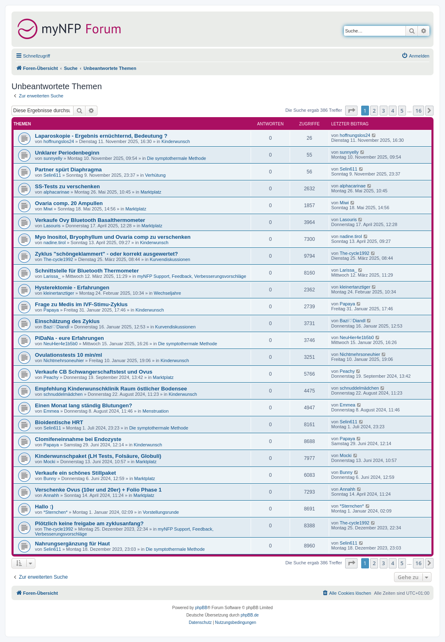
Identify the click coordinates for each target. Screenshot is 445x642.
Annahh (51, 495)
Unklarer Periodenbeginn (67, 153)
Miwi (48, 208)
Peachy (51, 377)
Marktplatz (151, 191)
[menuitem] (415, 56)
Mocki (49, 461)
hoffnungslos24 (59, 141)
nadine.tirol (55, 242)
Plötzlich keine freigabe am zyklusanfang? (89, 523)
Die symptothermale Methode (176, 158)
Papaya (51, 309)
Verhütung (155, 175)
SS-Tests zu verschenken (67, 186)
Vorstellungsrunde (161, 512)
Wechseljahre (167, 293)
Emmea (51, 411)
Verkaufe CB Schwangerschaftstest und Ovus (93, 372)
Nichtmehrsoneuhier (64, 360)
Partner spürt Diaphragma (68, 169)
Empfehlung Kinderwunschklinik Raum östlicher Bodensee (111, 389)
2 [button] (374, 110)
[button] (351, 110)
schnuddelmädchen (63, 394)
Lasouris (52, 225)
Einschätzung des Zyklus (67, 321)
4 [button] (392, 110)
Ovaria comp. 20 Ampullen (69, 203)
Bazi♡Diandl (56, 326)
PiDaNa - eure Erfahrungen (69, 338)
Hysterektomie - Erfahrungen (72, 287)
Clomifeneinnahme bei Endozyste (78, 439)
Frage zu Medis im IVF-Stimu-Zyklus (81, 304)
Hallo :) (44, 506)
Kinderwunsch (175, 141)
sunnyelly (53, 158)
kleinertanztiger (59, 293)
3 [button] (383, 110)
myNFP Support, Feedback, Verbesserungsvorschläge (191, 276)
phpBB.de (250, 615)
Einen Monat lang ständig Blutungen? (83, 405)
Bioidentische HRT (59, 422)
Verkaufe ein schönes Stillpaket (75, 473)
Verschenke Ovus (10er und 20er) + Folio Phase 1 (98, 490)
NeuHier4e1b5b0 (61, 343)
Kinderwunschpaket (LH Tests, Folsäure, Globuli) (98, 456)
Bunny (50, 478)
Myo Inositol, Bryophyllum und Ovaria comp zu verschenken (113, 237)
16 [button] (418, 110)
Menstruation (156, 411)
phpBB (201, 607)
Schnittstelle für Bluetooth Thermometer (87, 271)
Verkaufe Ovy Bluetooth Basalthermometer (90, 220)
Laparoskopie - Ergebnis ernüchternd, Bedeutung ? (101, 136)
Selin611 (52, 175)
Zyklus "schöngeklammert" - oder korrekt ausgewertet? (106, 254)
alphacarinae (56, 191)
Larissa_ (52, 276)
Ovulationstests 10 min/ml (68, 355)
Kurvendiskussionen (170, 259)
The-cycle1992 (58, 259)
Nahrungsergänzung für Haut (72, 543)
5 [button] (402, 110)
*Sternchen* (56, 512)
